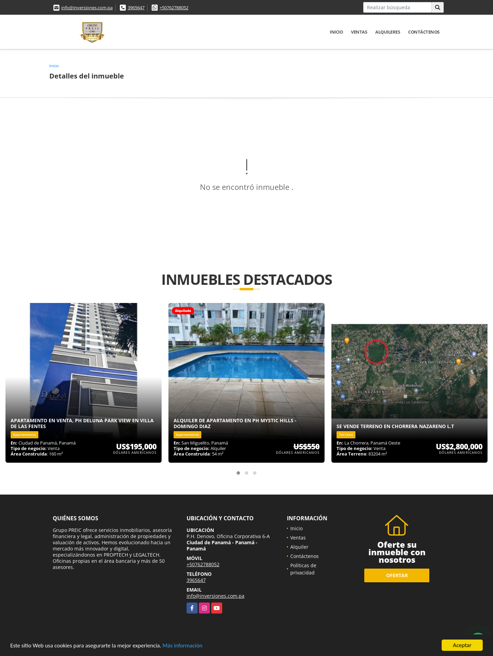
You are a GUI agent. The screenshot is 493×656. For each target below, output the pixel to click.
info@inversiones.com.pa (87, 7)
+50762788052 (174, 7)
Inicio (336, 32)
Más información (182, 646)
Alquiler (299, 547)
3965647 (136, 7)
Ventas (359, 32)
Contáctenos (424, 32)
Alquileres (387, 32)
